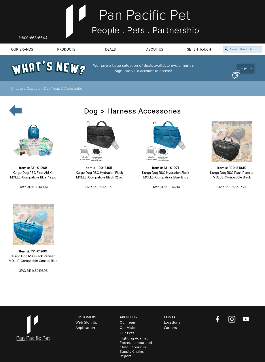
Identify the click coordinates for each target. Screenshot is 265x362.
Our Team (128, 322)
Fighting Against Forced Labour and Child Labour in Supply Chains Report (136, 347)
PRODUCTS (66, 49)
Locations (172, 322)
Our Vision (129, 327)
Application (85, 327)
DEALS (110, 49)
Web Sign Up (86, 322)
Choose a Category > (27, 88)
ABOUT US (154, 49)
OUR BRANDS (22, 49)
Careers (170, 327)
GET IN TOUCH (199, 49)
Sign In (246, 68)
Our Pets (127, 333)
